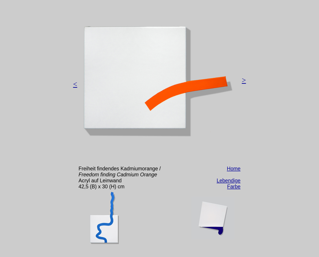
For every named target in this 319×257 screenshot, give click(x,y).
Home (233, 168)
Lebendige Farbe (229, 183)
